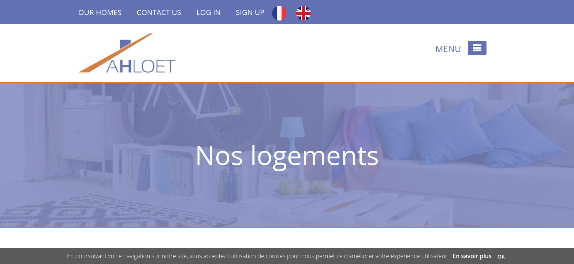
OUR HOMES (107, 12)
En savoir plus (472, 256)
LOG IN (208, 12)
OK (501, 256)
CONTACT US (159, 12)
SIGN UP (250, 12)
